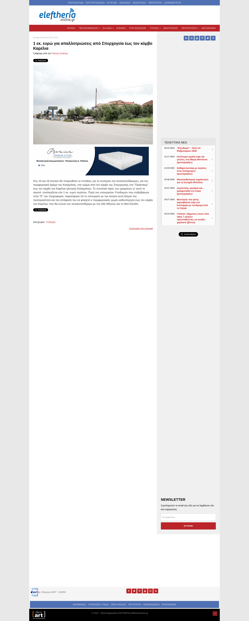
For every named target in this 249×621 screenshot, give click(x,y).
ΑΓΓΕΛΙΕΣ (112, 2)
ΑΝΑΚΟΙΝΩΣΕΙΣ (151, 604)
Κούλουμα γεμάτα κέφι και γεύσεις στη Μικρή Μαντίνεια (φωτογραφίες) (192, 159)
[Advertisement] (188, 314)
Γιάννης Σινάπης (60, 53)
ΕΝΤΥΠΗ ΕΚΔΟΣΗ (95, 2)
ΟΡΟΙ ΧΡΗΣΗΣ (118, 604)
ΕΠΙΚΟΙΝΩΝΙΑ (169, 604)
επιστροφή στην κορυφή (141, 228)
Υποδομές (51, 222)
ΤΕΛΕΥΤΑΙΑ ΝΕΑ (175, 142)
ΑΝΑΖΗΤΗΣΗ (139, 2)
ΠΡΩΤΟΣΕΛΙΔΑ (76, 2)
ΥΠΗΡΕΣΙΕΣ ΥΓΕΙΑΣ (98, 604)
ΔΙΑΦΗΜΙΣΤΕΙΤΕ (172, 2)
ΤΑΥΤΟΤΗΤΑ (134, 604)
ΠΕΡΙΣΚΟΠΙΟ (155, 2)
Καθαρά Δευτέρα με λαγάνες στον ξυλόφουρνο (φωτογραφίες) (192, 171)
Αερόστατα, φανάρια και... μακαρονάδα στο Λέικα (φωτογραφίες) (190, 191)
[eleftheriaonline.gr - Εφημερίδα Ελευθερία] (57, 15)
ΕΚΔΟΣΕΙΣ (124, 2)
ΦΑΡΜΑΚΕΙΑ (79, 604)
